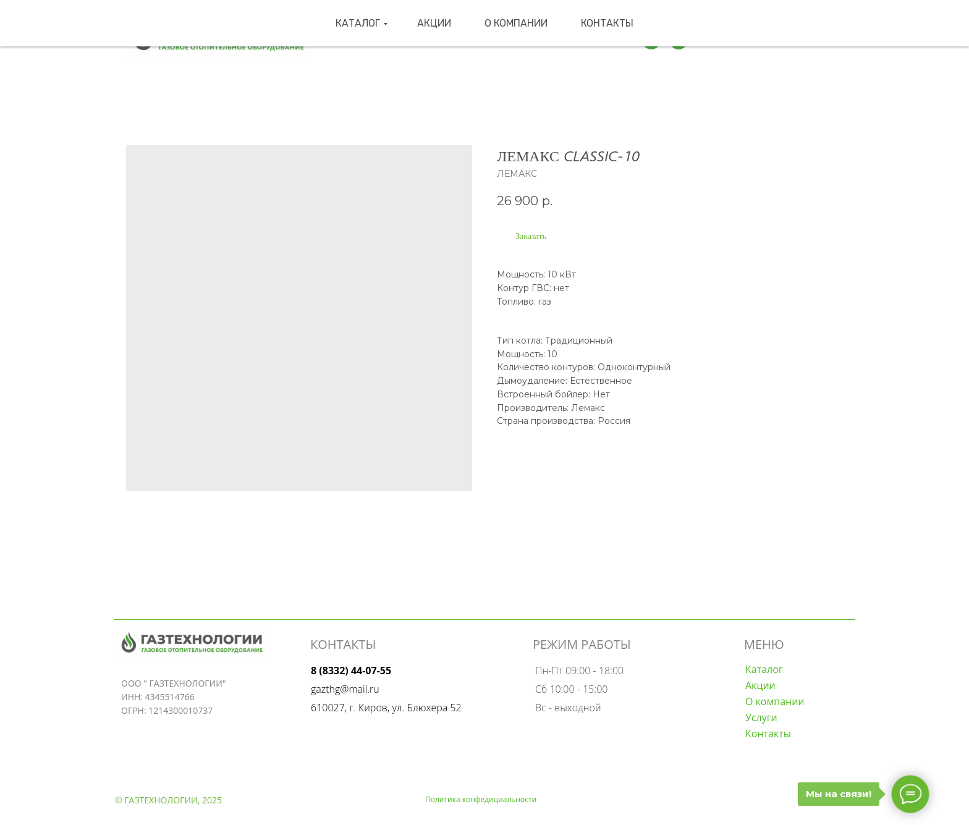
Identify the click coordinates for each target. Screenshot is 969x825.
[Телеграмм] (651, 40)
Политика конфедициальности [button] (480, 799)
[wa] (678, 40)
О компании (499, 40)
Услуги (761, 717)
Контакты (569, 40)
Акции (437, 40)
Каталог (379, 40)
